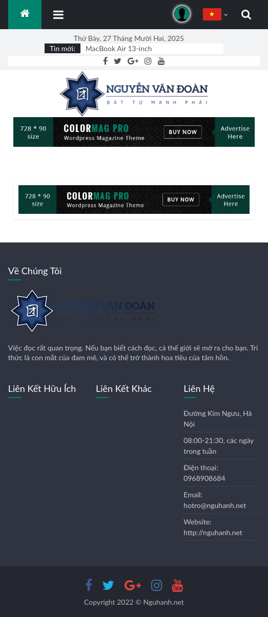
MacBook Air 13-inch (119, 48)
